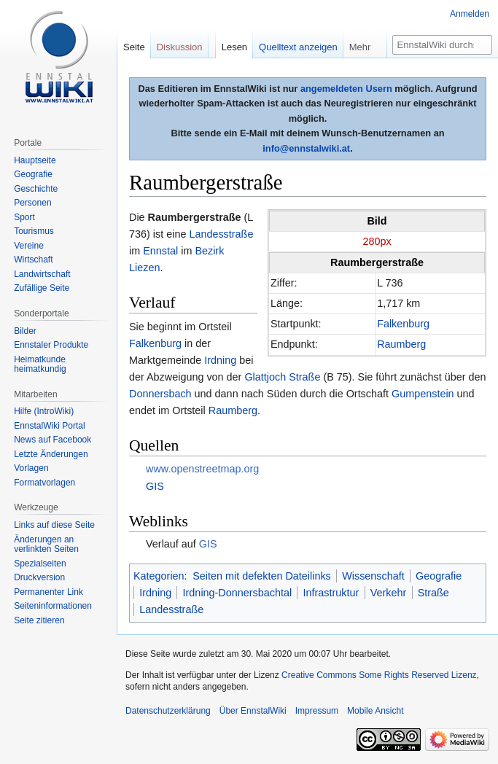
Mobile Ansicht (375, 711)
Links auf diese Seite (54, 525)
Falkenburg (403, 324)
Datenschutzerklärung (168, 711)
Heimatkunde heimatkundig (40, 364)
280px (376, 241)
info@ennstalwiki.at (306, 148)
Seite (134, 47)
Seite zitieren (39, 620)
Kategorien (158, 576)
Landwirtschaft (42, 274)
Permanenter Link (48, 592)
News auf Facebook (52, 439)
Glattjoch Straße (282, 377)
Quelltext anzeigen (298, 47)
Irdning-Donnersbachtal (237, 593)
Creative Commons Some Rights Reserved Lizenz (378, 675)
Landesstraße (221, 234)
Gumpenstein (423, 393)
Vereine (29, 246)
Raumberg (401, 344)
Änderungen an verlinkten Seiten (46, 544)
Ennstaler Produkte (51, 345)
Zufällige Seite (41, 288)
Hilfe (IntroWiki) (44, 411)
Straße (433, 593)
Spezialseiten (40, 563)
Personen (32, 203)
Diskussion (180, 47)
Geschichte (36, 189)
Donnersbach (160, 393)
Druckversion (39, 577)
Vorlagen (31, 468)
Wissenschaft (373, 576)
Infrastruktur (331, 593)
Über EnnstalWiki (253, 711)
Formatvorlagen (44, 483)
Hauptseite (34, 160)
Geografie (439, 576)
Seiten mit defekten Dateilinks (261, 576)
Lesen (234, 47)
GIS (155, 486)
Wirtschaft (33, 259)
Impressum (316, 711)
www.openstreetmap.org (202, 469)
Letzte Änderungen (50, 454)
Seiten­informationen (53, 606)
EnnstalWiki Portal (49, 426)
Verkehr (388, 593)
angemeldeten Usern (346, 88)
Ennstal (160, 251)
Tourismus (34, 231)
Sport (24, 217)
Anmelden (469, 14)
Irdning (220, 360)
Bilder (25, 331)
